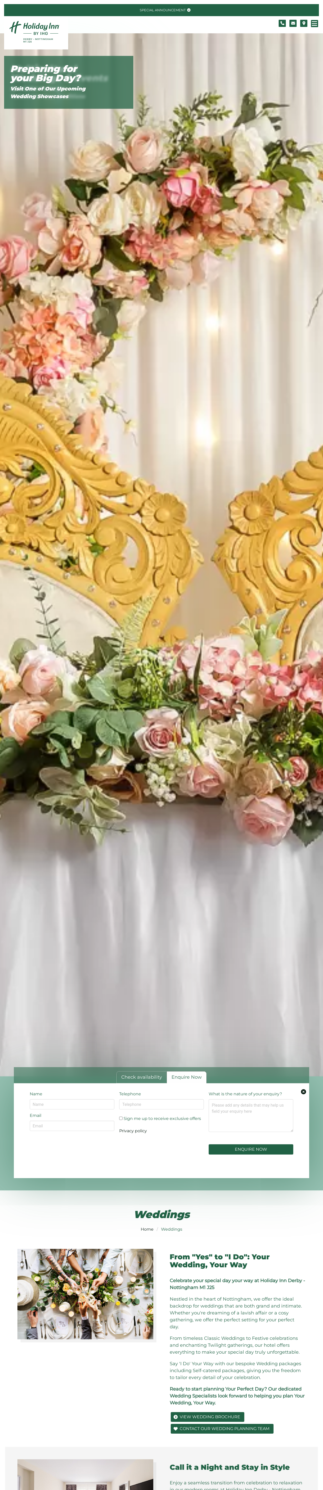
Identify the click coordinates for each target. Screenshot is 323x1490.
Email (35, 1115)
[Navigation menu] (314, 23)
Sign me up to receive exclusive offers (160, 1118)
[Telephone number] (282, 23)
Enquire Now (251, 1149)
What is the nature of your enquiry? (245, 1093)
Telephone (130, 1093)
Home (147, 1229)
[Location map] (303, 23)
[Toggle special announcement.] (164, 10)
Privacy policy (133, 1130)
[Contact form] (293, 23)
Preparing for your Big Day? (45, 73)
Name (36, 1093)
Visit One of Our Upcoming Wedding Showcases (47, 92)
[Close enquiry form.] (303, 1091)
